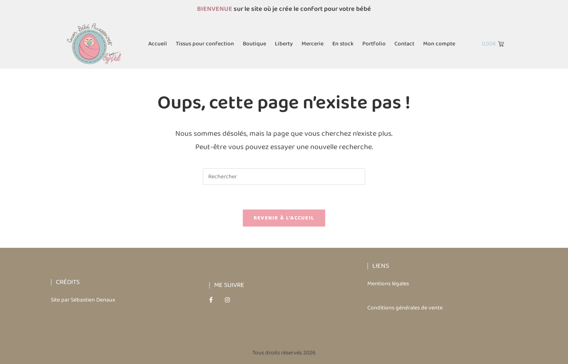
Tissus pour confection (205, 44)
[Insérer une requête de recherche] (284, 176)
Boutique (254, 44)
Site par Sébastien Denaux (83, 300)
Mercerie (312, 44)
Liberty (284, 44)
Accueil (157, 44)
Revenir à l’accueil (284, 218)
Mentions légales (388, 284)
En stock (343, 44)
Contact (404, 44)
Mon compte (439, 44)
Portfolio (374, 44)
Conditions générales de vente (405, 308)
